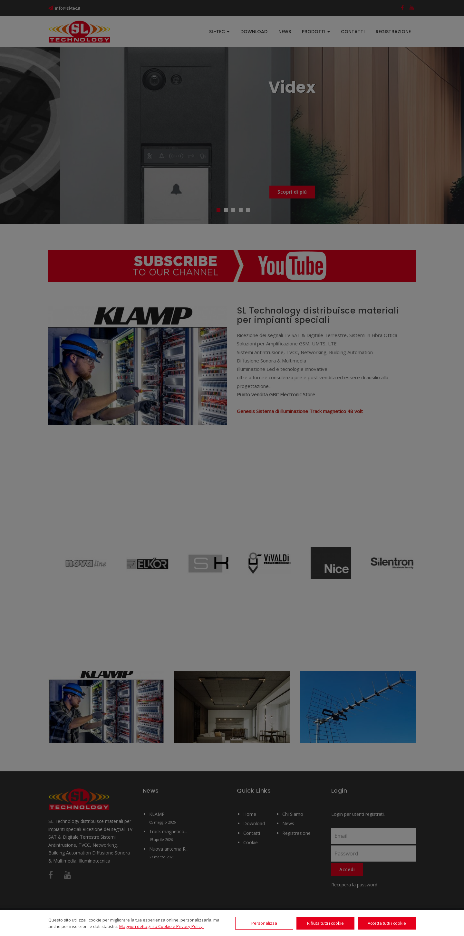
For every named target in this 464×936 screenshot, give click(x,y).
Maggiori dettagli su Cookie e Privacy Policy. (161, 926)
